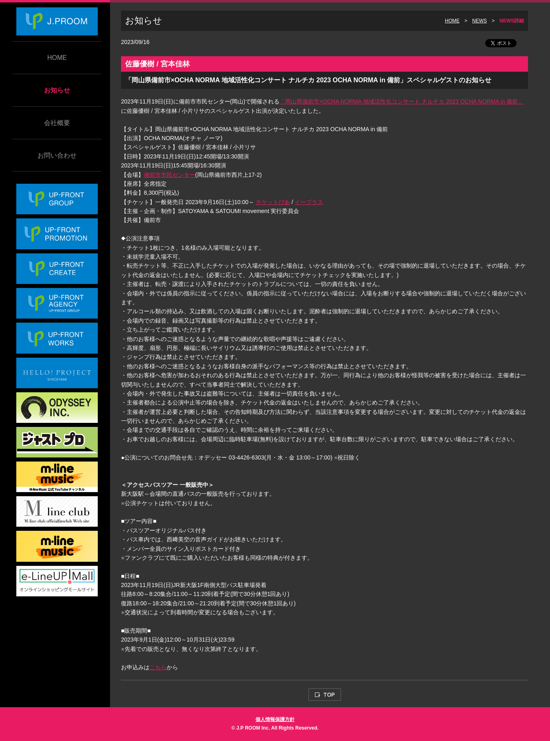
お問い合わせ (57, 155)
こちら (158, 667)
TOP (324, 694)
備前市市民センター (169, 175)
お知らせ (57, 90)
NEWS (479, 21)
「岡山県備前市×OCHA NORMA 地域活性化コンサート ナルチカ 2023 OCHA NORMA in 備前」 (401, 101)
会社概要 (57, 122)
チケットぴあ (273, 202)
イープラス (309, 202)
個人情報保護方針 (275, 719)
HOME (57, 57)
